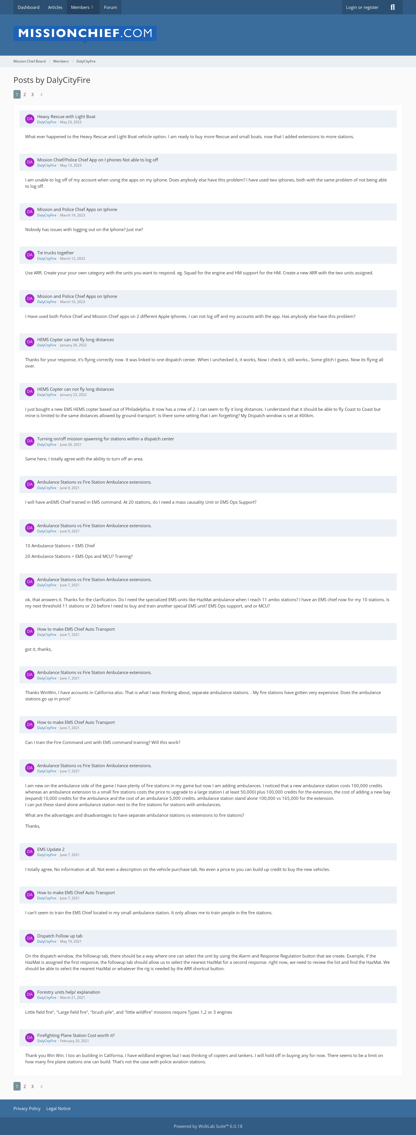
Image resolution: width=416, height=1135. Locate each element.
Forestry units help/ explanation (68, 992)
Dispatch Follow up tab (59, 936)
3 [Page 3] (32, 94)
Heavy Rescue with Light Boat (66, 116)
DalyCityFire (46, 122)
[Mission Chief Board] (208, 35)
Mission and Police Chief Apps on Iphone (77, 209)
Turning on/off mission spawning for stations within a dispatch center (105, 439)
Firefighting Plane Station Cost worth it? (76, 1035)
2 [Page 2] (24, 94)
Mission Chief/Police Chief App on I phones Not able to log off (97, 160)
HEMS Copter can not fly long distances (75, 339)
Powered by (208, 1126)
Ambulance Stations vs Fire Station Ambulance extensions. (94, 482)
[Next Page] (42, 94)
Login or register (362, 7)
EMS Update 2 (51, 849)
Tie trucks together (55, 252)
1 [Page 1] (17, 94)
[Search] (393, 7)
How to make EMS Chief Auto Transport (76, 629)
